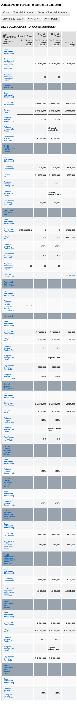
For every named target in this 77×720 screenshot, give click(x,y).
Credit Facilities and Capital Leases (9, 149)
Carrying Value (7, 111)
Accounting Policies (13, 18)
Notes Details (51, 18)
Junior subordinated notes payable (9, 604)
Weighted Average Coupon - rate (9, 376)
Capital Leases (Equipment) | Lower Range (9, 450)
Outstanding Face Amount (9, 103)
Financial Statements (23, 12)
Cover (6, 12)
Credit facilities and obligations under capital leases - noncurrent (9, 63)
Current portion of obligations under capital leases (9, 514)
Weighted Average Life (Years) (9, 129)
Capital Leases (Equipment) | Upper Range (9, 482)
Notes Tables (34, 18)
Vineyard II (8, 316)
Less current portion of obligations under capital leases (9, 544)
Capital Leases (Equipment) (9, 386)
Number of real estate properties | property (8, 77)
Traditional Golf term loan (8, 212)
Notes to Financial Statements (53, 12)
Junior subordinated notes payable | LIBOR (9, 669)
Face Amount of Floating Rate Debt (9, 138)
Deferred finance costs (9, 275)
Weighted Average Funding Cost (9, 119)
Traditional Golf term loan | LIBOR (9, 284)
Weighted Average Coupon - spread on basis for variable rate (9, 305)
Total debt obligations (8, 86)
